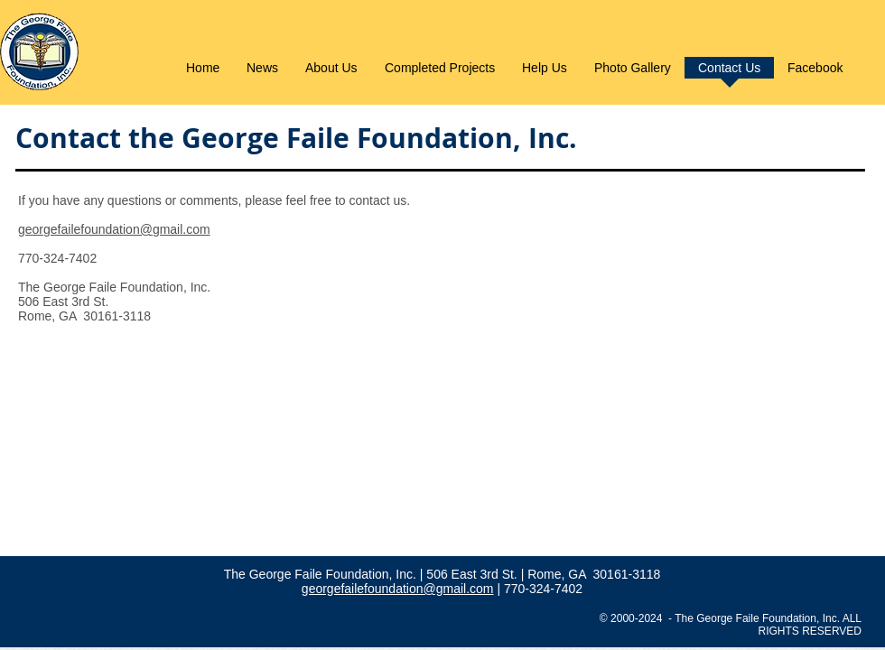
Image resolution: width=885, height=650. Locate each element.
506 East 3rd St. (473, 574)
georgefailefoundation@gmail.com (114, 229)
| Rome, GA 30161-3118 (591, 574)
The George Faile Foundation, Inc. (322, 574)
